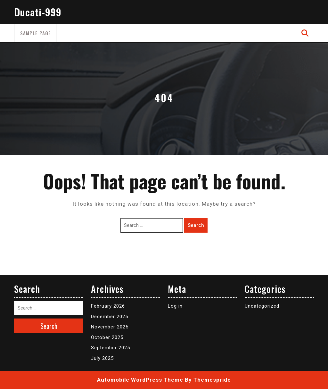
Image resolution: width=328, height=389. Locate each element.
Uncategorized (262, 306)
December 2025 (109, 316)
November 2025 (109, 327)
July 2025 (102, 358)
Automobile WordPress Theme (140, 380)
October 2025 (107, 337)
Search (196, 225)
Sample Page (35, 33)
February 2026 (108, 306)
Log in (175, 306)
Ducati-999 (38, 12)
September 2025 (110, 348)
